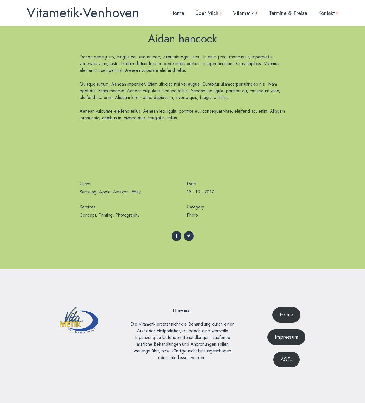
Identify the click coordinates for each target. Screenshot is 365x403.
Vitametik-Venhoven (83, 12)
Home (177, 13)
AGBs (286, 359)
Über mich (208, 13)
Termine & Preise (288, 13)
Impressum (286, 337)
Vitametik (245, 13)
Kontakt (328, 13)
